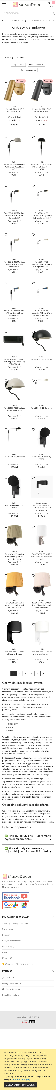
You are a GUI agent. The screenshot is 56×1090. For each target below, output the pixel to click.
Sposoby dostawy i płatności (15, 923)
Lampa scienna (37, 20)
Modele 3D (7, 958)
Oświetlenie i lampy (17, 20)
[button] (5, 82)
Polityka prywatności (11, 941)
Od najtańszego (36, 65)
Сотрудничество (25, 964)
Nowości (6, 952)
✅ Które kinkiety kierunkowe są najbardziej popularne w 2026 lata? (26, 850)
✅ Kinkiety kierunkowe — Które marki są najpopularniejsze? (28, 838)
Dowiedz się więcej (21, 1079)
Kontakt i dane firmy (11, 995)
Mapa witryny (8, 946)
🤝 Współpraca (9, 964)
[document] (28, 1069)
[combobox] (28, 13)
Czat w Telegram (11, 989)
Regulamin (6, 935)
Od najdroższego (28, 70)
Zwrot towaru (8, 929)
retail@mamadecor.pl (11, 983)
